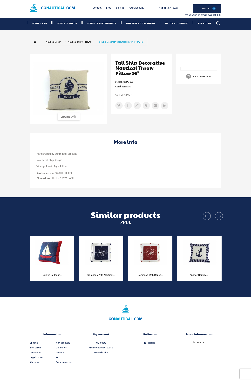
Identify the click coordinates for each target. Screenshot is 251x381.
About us (34, 362)
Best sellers (35, 347)
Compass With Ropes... (150, 275)
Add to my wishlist (201, 76)
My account (101, 334)
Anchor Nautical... (199, 275)
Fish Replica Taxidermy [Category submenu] (140, 23)
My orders (101, 342)
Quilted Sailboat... (52, 275)
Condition (120, 86)
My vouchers (101, 367)
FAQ (58, 357)
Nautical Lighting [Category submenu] (176, 23)
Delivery (60, 352)
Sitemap (34, 367)
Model (118, 81)
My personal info (101, 362)
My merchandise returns (101, 347)
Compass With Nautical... (101, 275)
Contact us (35, 352)
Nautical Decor (53, 42)
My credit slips (101, 352)
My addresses (101, 357)
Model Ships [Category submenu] (39, 23)
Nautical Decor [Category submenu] (67, 23)
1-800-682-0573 (168, 8)
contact (97, 7)
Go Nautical (199, 342)
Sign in (120, 7)
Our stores (61, 347)
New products (63, 342)
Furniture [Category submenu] (204, 23)
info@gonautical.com (199, 356)
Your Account (136, 7)
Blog (108, 7)
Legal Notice (36, 357)
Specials (34, 342)
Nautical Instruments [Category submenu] (101, 23)
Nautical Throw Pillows (79, 42)
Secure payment (64, 362)
